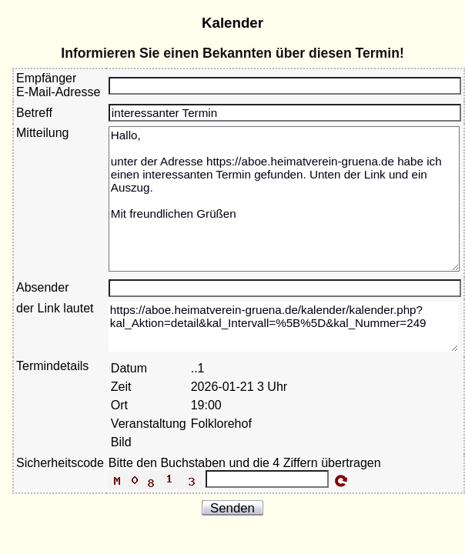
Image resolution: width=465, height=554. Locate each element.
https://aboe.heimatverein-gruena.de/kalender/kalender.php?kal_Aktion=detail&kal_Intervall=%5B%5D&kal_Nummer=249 (283, 327)
